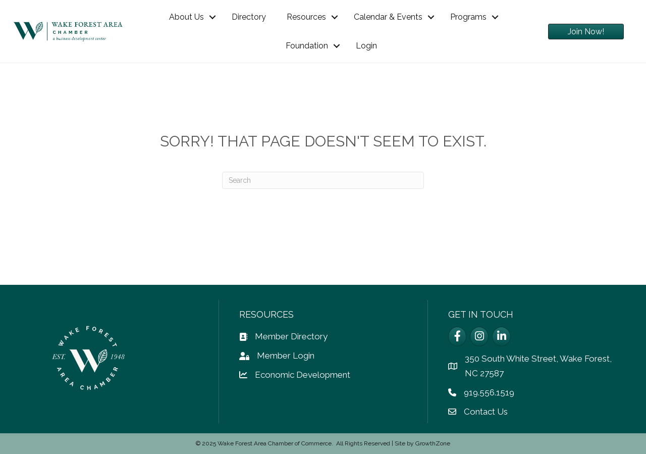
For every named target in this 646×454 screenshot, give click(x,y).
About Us (186, 17)
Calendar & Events (388, 17)
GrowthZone (432, 443)
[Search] (323, 180)
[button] (586, 31)
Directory (249, 17)
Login (366, 46)
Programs (468, 17)
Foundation (307, 46)
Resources (306, 17)
